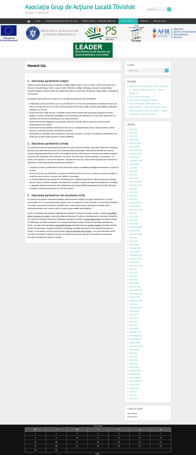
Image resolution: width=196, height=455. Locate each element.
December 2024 (135, 182)
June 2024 (133, 192)
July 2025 (133, 168)
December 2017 (135, 378)
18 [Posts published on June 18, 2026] (98, 442)
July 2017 (133, 392)
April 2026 (133, 136)
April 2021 (133, 280)
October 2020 (134, 297)
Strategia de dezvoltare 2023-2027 (61, 21)
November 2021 (135, 259)
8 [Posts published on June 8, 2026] (35, 438)
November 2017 (135, 381)
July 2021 (133, 269)
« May (97, 454)
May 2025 (133, 175)
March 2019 (134, 329)
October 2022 (134, 231)
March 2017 (134, 399)
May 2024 (133, 196)
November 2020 (135, 294)
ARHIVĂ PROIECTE (128, 21)
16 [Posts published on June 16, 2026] (56, 442)
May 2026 (133, 133)
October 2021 (134, 262)
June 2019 (133, 318)
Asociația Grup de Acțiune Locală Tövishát (80, 7)
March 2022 (134, 245)
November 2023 (135, 203)
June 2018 (133, 357)
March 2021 (134, 283)
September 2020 (135, 301)
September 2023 (135, 210)
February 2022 (135, 248)
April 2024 (133, 199)
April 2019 (133, 325)
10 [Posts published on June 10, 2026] (77, 438)
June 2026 (133, 129)
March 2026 (134, 140)
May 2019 (133, 322)
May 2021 (133, 276)
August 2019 (134, 311)
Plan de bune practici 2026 (139, 97)
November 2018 (135, 339)
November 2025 (135, 154)
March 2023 (134, 224)
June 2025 (133, 171)
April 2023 (133, 220)
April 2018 (133, 364)
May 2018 (133, 360)
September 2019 (135, 308)
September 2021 (135, 266)
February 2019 (135, 332)
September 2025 (135, 161)
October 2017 (134, 385)
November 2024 (135, 185)
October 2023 (134, 206)
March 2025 (134, 178)
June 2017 (133, 395)
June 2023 (133, 217)
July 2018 (133, 353)
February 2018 (135, 371)
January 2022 (134, 252)
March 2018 (134, 367)
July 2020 (133, 304)
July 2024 (133, 189)
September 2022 (135, 234)
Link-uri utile (159, 21)
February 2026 (135, 143)
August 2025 (134, 164)
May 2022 (133, 238)
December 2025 (135, 150)
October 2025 (134, 157)
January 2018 (134, 374)
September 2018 (135, 346)
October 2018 (134, 343)
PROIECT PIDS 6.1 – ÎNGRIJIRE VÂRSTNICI (99, 21)
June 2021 (133, 273)
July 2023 (133, 213)
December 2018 (135, 336)
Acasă (37, 21)
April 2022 (133, 241)
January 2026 (134, 147)
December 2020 (135, 290)
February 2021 (135, 287)
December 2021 (135, 255)
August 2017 (134, 388)
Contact (144, 21)
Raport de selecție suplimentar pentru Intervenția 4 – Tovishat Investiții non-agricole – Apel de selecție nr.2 (148, 89)
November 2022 (135, 227)
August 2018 (134, 350)
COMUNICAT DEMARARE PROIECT (143, 100)
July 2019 (133, 315)
